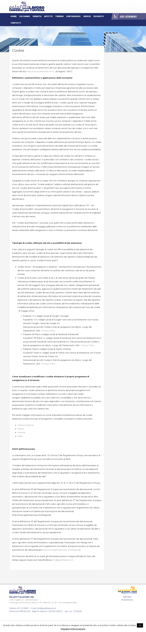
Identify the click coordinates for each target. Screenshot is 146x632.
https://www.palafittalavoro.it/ (40, 71)
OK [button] (140, 625)
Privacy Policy (48, 330)
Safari (20, 436)
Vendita (37, 16)
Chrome (21, 432)
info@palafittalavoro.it (62, 560)
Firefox (21, 429)
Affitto (48, 16)
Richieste (99, 16)
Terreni (59, 16)
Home (14, 16)
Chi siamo (24, 16)
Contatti (16, 23)
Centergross (73, 16)
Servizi (87, 16)
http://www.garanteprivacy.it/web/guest (61, 550)
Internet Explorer (26, 425)
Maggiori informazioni (73, 629)
